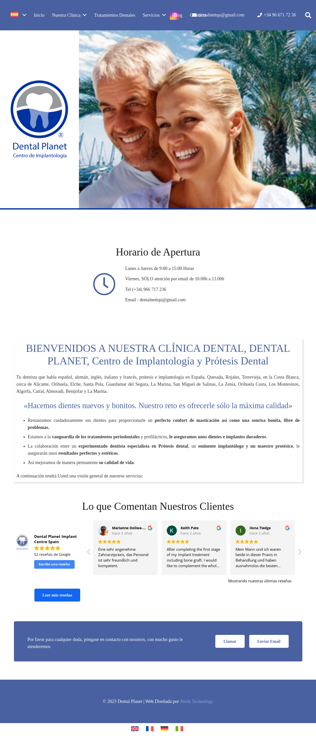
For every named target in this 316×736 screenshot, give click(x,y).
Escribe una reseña (54, 564)
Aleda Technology (196, 701)
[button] (308, 15)
